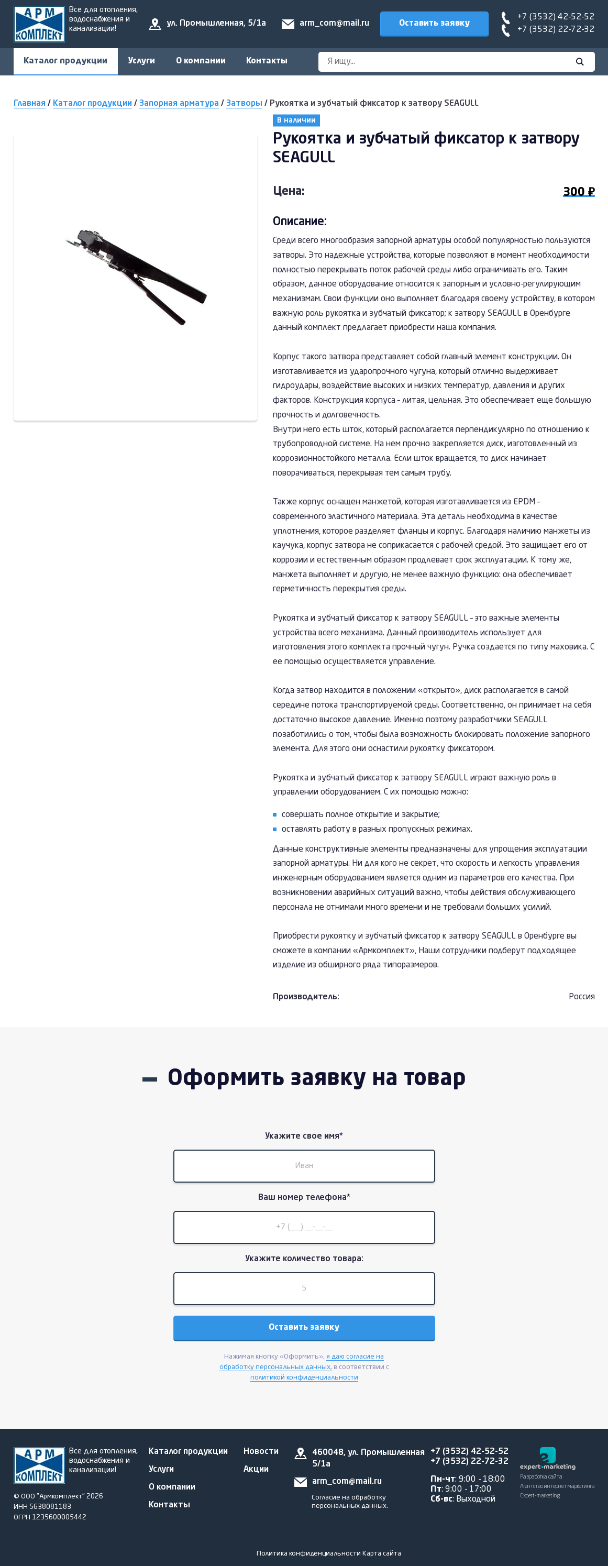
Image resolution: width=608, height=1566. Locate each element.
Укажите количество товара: (304, 1260)
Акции (256, 1469)
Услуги (142, 61)
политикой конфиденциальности (304, 1379)
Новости (261, 1452)
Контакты (268, 61)
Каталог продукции (66, 61)
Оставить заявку (434, 23)
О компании (202, 61)
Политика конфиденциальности (309, 1553)
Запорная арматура (179, 104)
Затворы (244, 104)
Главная (30, 104)
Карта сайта (381, 1553)
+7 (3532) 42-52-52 (555, 17)
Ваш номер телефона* (304, 1199)
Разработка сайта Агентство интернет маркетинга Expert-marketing (557, 1486)
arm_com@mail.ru (334, 23)
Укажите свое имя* (304, 1137)
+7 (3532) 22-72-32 (555, 30)
